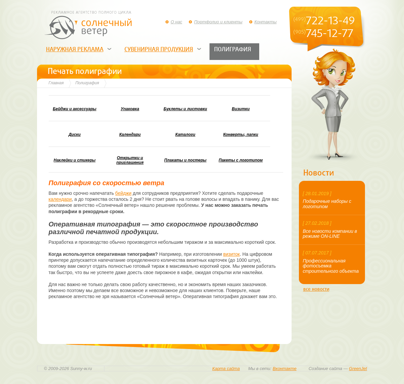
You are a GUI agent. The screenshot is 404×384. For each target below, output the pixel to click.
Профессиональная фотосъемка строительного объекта (331, 266)
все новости (316, 289)
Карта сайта (226, 368)
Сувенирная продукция (158, 49)
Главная (56, 83)
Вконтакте (284, 368)
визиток (231, 254)
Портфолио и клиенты (218, 21)
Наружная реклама (74, 49)
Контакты (266, 21)
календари (60, 199)
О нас (176, 21)
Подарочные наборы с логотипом (327, 203)
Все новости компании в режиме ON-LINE (330, 233)
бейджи (123, 193)
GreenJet (358, 368)
